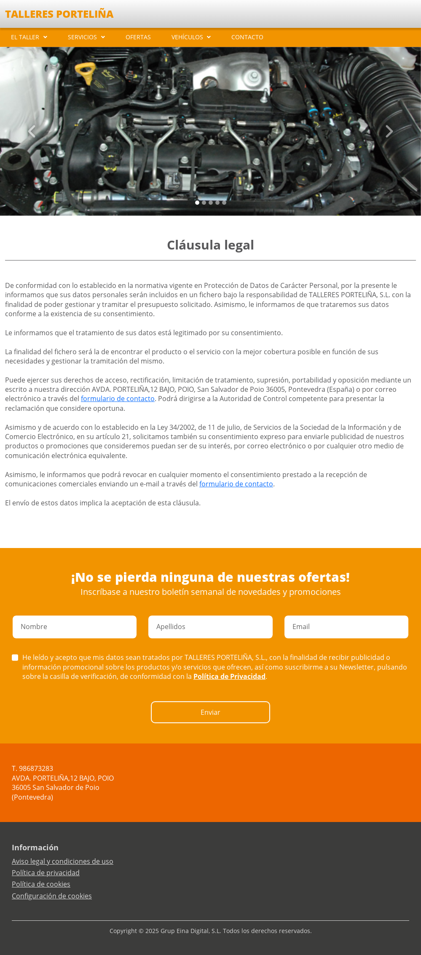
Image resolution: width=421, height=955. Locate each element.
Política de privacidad (46, 872)
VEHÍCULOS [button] (187, 37)
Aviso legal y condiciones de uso (62, 861)
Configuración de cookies (52, 896)
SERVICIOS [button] (82, 37)
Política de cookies (41, 884)
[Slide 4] (224, 202)
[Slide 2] (211, 202)
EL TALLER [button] (25, 37)
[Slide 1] (204, 202)
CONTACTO (247, 37)
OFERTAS (138, 37)
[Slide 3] (217, 202)
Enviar (210, 712)
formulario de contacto (118, 398)
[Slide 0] (197, 202)
